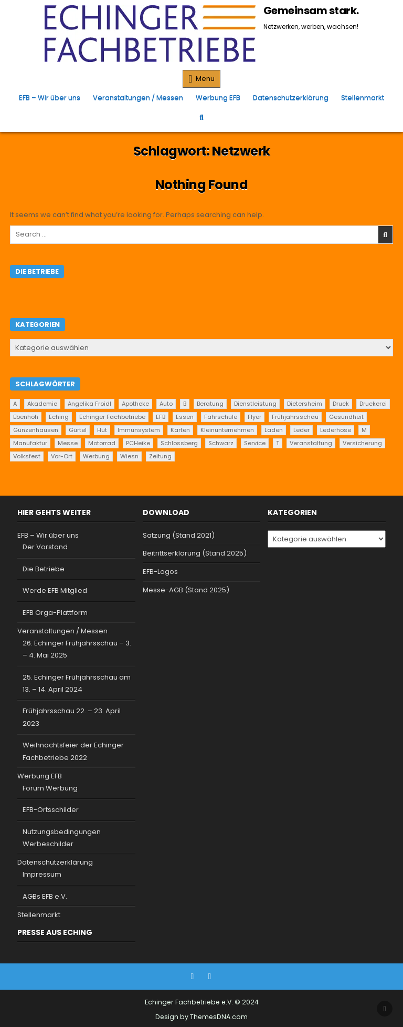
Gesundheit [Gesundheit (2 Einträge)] (346, 417)
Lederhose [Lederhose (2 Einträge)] (335, 430)
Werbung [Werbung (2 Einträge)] (96, 456)
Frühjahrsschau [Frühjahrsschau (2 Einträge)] (295, 417)
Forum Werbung (50, 788)
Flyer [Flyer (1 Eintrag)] (254, 417)
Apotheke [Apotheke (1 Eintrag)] (135, 403)
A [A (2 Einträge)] (15, 403)
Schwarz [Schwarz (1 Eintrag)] (221, 443)
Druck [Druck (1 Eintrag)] (341, 403)
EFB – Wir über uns (49, 97)
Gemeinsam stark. (311, 10)
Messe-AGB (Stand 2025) (186, 590)
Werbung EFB (218, 97)
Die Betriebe (44, 569)
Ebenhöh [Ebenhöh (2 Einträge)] (25, 417)
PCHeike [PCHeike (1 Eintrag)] (138, 443)
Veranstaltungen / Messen (138, 97)
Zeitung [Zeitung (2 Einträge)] (160, 456)
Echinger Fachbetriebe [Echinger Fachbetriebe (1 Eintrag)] (112, 417)
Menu (205, 79)
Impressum (42, 874)
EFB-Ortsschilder (51, 810)
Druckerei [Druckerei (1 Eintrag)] (373, 403)
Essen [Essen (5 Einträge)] (185, 417)
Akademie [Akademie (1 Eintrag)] (42, 403)
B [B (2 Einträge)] (184, 403)
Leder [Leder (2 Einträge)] (301, 430)
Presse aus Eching (54, 932)
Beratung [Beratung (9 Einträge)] (210, 403)
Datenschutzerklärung (290, 97)
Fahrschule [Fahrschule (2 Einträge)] (220, 417)
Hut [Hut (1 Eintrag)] (102, 430)
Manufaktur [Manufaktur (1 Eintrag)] (30, 443)
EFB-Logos (160, 572)
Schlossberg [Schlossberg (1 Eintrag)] (179, 443)
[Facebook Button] (192, 976)
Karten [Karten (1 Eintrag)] (180, 430)
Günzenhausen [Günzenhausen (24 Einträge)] (35, 430)
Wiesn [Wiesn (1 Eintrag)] (129, 456)
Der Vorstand (45, 547)
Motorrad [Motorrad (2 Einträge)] (101, 443)
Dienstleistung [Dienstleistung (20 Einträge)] (255, 403)
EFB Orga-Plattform (55, 613)
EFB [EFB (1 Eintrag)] (160, 417)
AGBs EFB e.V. (45, 896)
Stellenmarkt (362, 97)
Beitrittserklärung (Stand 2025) (195, 553)
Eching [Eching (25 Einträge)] (59, 417)
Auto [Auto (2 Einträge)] (166, 403)
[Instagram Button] (210, 976)
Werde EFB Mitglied (55, 590)
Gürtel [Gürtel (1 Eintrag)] (78, 430)
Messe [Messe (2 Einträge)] (68, 443)
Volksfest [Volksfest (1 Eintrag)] (26, 456)
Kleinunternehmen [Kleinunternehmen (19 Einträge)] (227, 430)
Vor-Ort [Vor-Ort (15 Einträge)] (61, 456)
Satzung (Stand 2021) (179, 535)
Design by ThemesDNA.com (201, 1016)
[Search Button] (201, 117)
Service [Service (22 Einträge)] (255, 443)
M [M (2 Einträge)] (364, 430)
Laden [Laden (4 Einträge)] (273, 430)
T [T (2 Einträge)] (277, 443)
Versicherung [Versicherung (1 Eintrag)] (362, 443)
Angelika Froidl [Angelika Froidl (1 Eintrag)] (89, 403)
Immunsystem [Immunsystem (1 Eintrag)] (139, 430)
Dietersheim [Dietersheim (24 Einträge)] (304, 403)
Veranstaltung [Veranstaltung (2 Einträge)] (311, 443)
